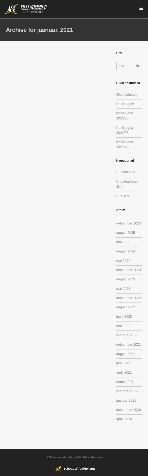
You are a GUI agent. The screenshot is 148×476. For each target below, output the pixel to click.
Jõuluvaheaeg (127, 94)
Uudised (125, 196)
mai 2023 (123, 289)
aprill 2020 (124, 419)
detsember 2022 (128, 298)
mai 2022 (123, 326)
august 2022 (125, 307)
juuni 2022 (124, 316)
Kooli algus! (125, 104)
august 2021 (125, 354)
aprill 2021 (124, 372)
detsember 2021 (128, 344)
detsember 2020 (128, 410)
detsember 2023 (128, 270)
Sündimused (128, 171)
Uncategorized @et (127, 184)
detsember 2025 (128, 223)
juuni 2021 (124, 363)
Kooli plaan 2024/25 (124, 144)
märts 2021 (124, 382)
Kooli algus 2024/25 (124, 130)
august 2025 (125, 233)
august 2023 (125, 279)
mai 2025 (123, 242)
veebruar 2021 (127, 391)
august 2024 (125, 251)
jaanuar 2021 (126, 400)
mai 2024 (123, 261)
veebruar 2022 (127, 335)
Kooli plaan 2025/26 (124, 115)
